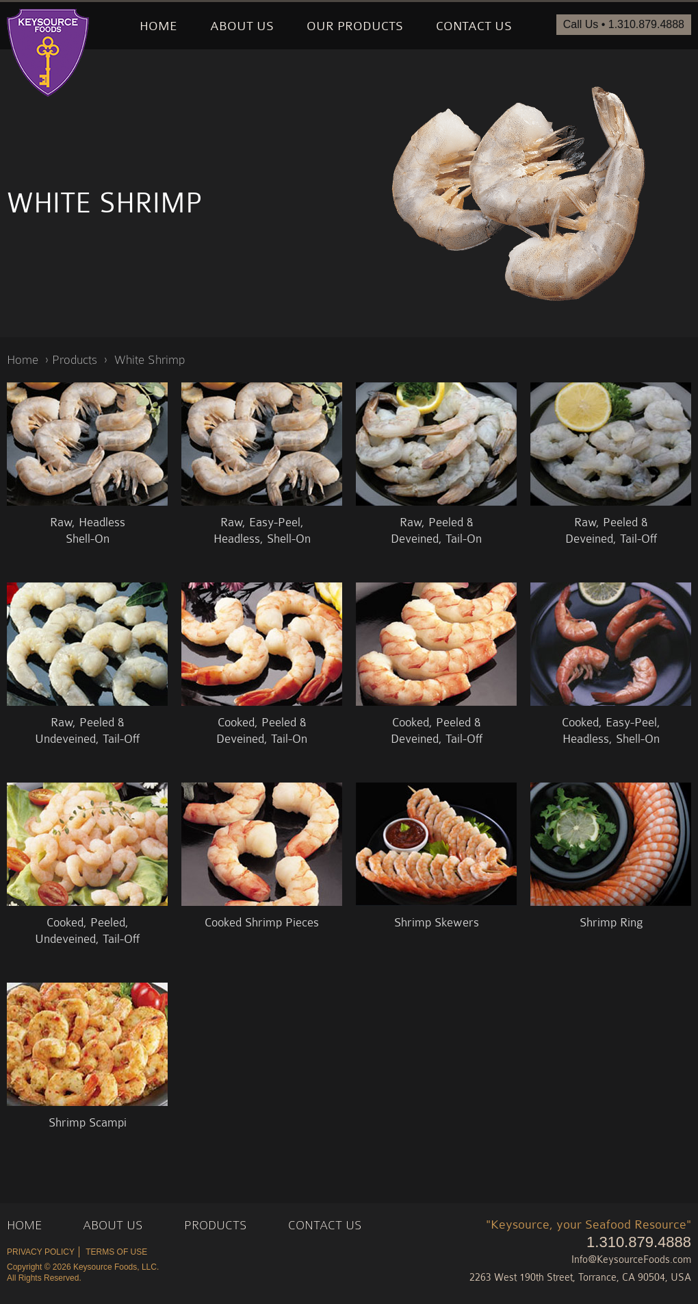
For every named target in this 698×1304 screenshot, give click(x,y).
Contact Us (474, 26)
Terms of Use (116, 1252)
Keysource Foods (48, 53)
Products (74, 359)
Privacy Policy (41, 1252)
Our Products (355, 26)
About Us (242, 26)
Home (158, 26)
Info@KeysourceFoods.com (631, 1260)
